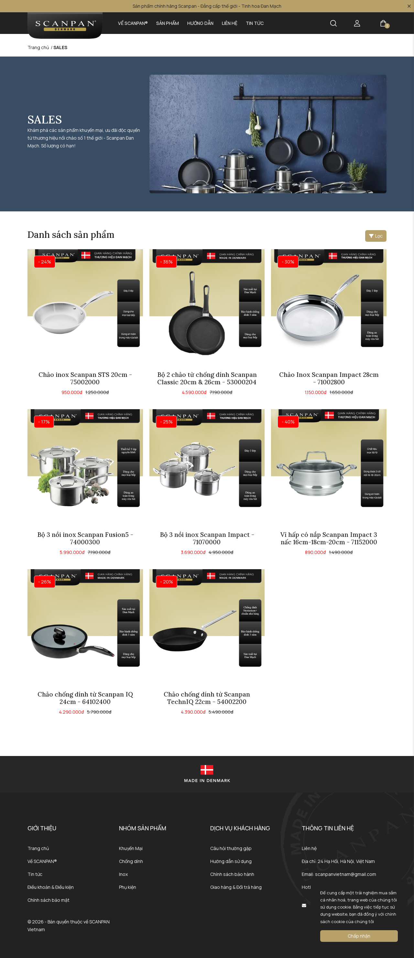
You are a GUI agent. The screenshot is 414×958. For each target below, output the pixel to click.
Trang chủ (38, 848)
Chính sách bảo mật (48, 900)
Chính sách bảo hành (232, 874)
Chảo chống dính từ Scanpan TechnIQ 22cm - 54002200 (207, 698)
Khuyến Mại (131, 848)
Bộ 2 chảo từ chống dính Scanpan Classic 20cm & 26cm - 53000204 (207, 378)
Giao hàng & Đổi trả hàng (236, 887)
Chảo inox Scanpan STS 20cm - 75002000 (85, 378)
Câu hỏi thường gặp (231, 848)
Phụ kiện (127, 887)
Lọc (376, 236)
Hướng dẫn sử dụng (231, 861)
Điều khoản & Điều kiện (50, 887)
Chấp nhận (359, 936)
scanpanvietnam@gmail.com (345, 874)
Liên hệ (229, 23)
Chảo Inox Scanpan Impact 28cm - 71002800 (329, 378)
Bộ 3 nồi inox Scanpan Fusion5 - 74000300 (85, 538)
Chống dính (131, 861)
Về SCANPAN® (133, 23)
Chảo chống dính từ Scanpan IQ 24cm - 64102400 (85, 698)
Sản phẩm (167, 23)
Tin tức (255, 23)
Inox (123, 874)
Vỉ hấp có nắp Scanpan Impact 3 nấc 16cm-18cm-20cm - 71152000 (328, 538)
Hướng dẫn (200, 23)
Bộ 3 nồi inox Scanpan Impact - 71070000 (207, 538)
